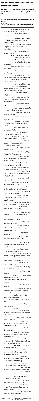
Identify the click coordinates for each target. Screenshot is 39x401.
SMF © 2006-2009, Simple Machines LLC (23, 398)
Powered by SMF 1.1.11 (7, 398)
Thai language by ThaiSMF (17, 399)
